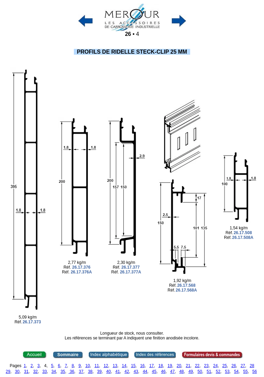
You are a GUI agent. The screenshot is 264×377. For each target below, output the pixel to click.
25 (224, 365)
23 (206, 365)
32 (35, 371)
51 (209, 371)
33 (44, 371)
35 (63, 371)
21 (188, 365)
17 (151, 365)
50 (200, 371)
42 (126, 371)
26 (234, 365)
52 (218, 371)
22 (197, 365)
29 (8, 371)
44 (145, 371)
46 (163, 371)
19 (170, 365)
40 (108, 371)
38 (90, 371)
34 (53, 371)
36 (71, 371)
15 (133, 365)
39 (99, 371)
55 (245, 371)
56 (254, 371)
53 (227, 371)
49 (190, 371)
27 (242, 365)
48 (181, 371)
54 (236, 371)
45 (154, 371)
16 (142, 365)
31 (26, 371)
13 (115, 365)
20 (179, 365)
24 (215, 365)
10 (87, 365)
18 (160, 365)
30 (17, 371)
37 (81, 371)
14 (124, 365)
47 (172, 371)
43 (136, 371)
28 (252, 365)
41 (117, 371)
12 (106, 365)
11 (96, 365)
